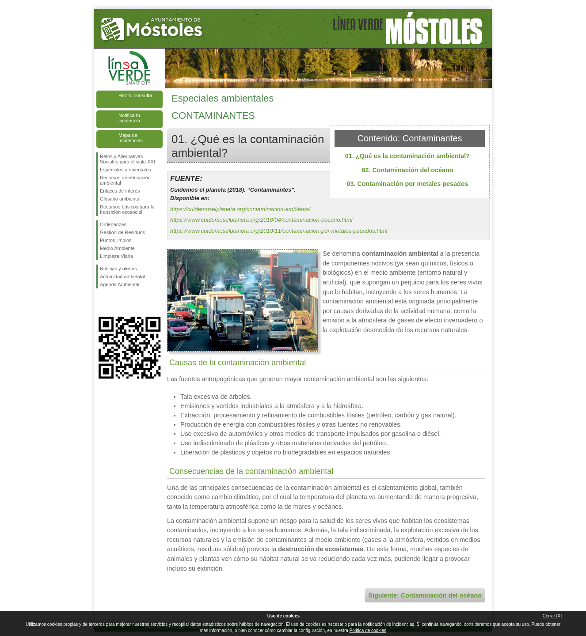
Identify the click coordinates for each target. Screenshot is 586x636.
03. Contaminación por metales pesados (407, 183)
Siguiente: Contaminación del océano (425, 595)
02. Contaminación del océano (407, 170)
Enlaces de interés (120, 190)
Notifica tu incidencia (129, 118)
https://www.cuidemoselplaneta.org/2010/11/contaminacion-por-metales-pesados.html (279, 230)
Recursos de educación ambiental (125, 180)
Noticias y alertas (118, 268)
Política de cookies (368, 630)
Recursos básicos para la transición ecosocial (127, 209)
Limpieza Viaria (116, 256)
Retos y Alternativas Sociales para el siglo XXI (127, 159)
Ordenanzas (113, 224)
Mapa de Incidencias (130, 137)
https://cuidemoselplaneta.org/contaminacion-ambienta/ (240, 209)
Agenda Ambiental (119, 284)
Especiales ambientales (125, 169)
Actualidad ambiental (122, 276)
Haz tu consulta (135, 95)
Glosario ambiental (120, 198)
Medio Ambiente (117, 248)
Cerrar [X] (552, 615)
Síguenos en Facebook (101, 302)
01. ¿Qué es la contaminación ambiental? (407, 155)
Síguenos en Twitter (116, 302)
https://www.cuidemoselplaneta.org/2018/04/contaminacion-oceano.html (261, 219)
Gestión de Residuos (122, 232)
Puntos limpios (116, 240)
